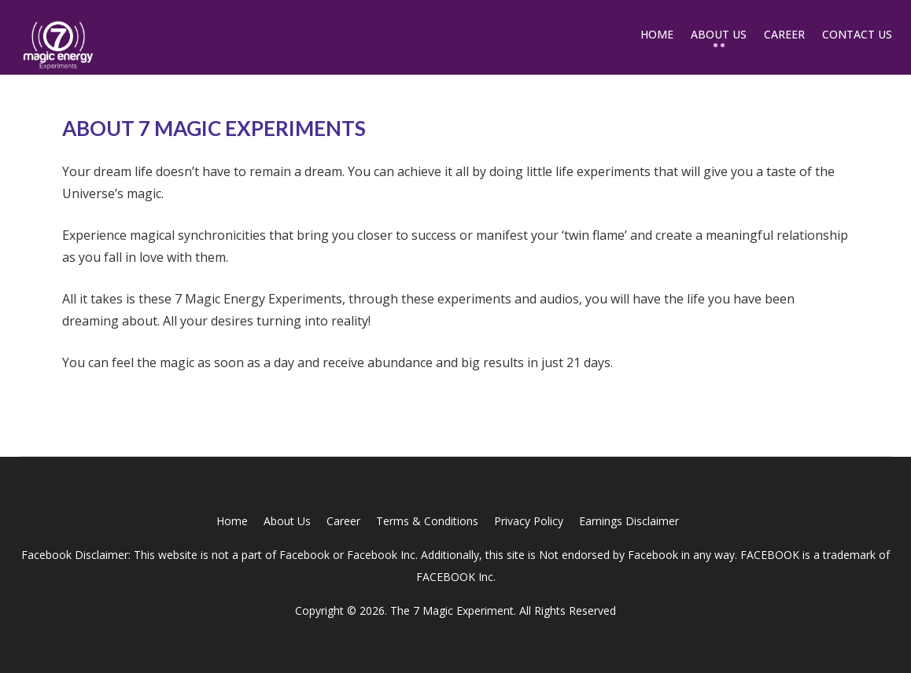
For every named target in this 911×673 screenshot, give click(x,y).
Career (784, 34)
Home (656, 34)
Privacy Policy (528, 520)
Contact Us (857, 34)
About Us (719, 34)
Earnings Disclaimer (629, 520)
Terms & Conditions (427, 520)
